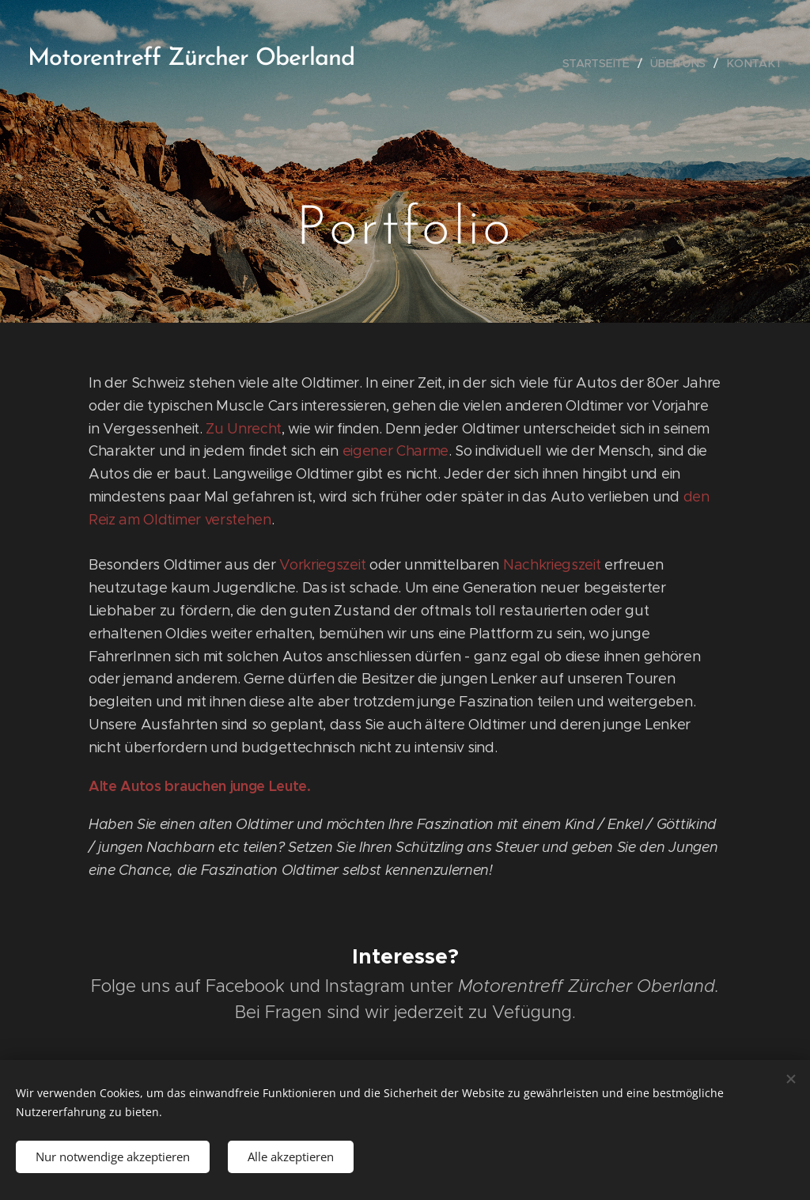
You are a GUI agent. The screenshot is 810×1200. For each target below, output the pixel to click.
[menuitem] (601, 63)
